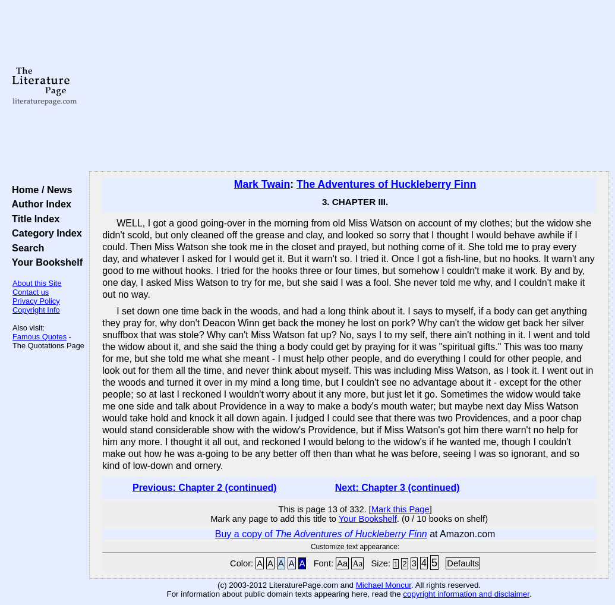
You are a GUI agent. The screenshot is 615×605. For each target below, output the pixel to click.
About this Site (37, 283)
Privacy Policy (36, 301)
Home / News (39, 189)
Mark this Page (400, 509)
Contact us (30, 292)
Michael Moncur (383, 585)
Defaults (463, 563)
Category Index (44, 233)
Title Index (33, 218)
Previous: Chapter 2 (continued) (205, 488)
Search (25, 247)
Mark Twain (262, 184)
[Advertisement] (349, 86)
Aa (342, 563)
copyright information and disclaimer (466, 594)
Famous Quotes (39, 336)
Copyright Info (36, 309)
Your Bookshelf (45, 262)
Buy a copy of (321, 534)
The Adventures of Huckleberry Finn (386, 184)
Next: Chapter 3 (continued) (397, 488)
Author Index (39, 203)
